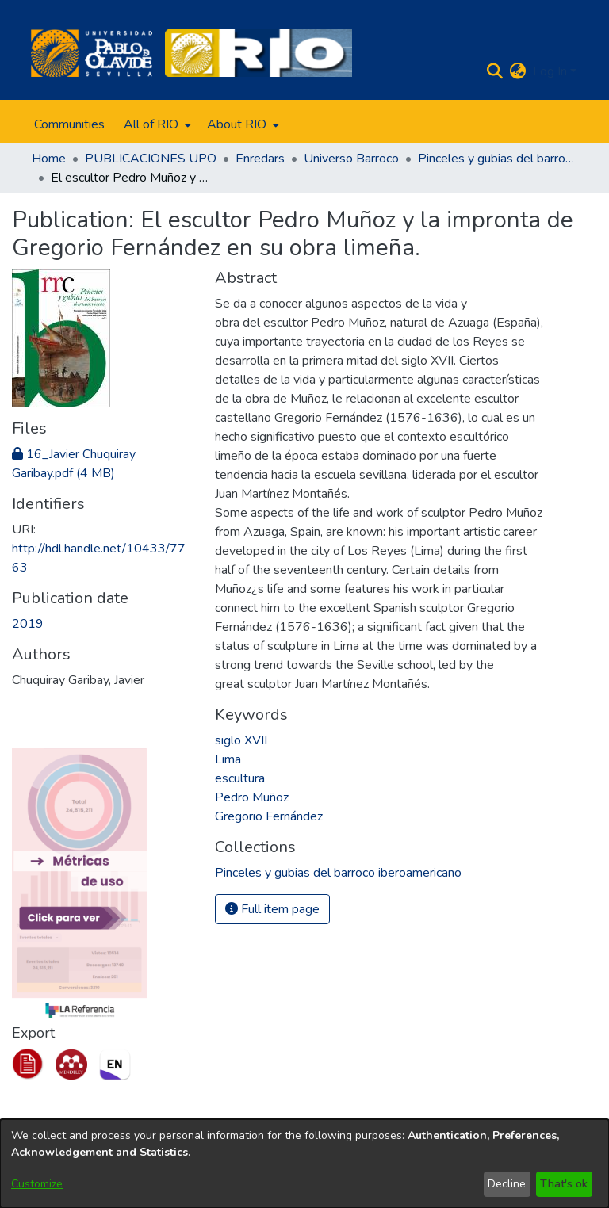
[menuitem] (156, 124)
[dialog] (304, 1163)
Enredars (260, 158)
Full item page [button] (272, 909)
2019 (28, 624)
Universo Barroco (351, 158)
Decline (507, 1183)
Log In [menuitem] (550, 71)
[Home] (91, 53)
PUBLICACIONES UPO (150, 158)
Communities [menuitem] (69, 124)
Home (49, 158)
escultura (240, 778)
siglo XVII (241, 740)
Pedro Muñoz (252, 797)
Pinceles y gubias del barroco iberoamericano (497, 158)
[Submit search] (495, 71)
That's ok (564, 1183)
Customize (37, 1183)
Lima (228, 759)
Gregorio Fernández (269, 816)
